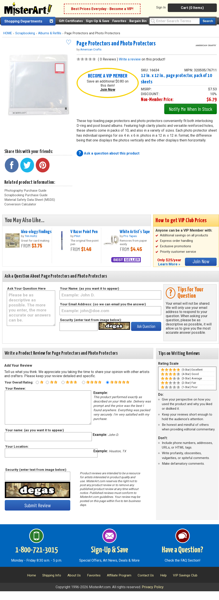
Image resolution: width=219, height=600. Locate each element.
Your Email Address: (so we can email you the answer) (103, 304)
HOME (7, 33)
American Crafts (90, 49)
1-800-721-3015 (36, 550)
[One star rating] (37, 382)
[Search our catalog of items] (208, 21)
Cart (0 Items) (192, 8)
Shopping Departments (23, 21)
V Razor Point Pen (84, 232)
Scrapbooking (25, 33)
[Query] (174, 21)
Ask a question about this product (111, 153)
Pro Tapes (130, 236)
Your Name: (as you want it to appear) (89, 289)
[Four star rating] (83, 382)
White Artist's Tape (135, 232)
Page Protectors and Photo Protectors (116, 44)
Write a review (130, 59)
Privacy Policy (153, 587)
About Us (74, 575)
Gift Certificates (71, 21)
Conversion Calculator (20, 204)
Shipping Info (51, 575)
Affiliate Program (119, 575)
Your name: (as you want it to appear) (34, 430)
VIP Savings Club (185, 575)
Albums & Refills (49, 33)
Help (163, 575)
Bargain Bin (138, 21)
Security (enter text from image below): (91, 320)
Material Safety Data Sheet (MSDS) (29, 200)
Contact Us (146, 575)
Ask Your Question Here (26, 289)
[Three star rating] (63, 382)
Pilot (77, 236)
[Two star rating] (47, 382)
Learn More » (169, 264)
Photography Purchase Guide (25, 191)
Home (31, 575)
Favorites (119, 21)
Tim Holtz (31, 236)
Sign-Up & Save (97, 21)
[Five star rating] (107, 382)
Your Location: (17, 447)
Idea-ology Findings (36, 232)
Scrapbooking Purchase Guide (26, 195)
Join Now (107, 90)
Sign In (161, 7)
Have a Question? (182, 550)
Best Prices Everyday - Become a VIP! (102, 9)
